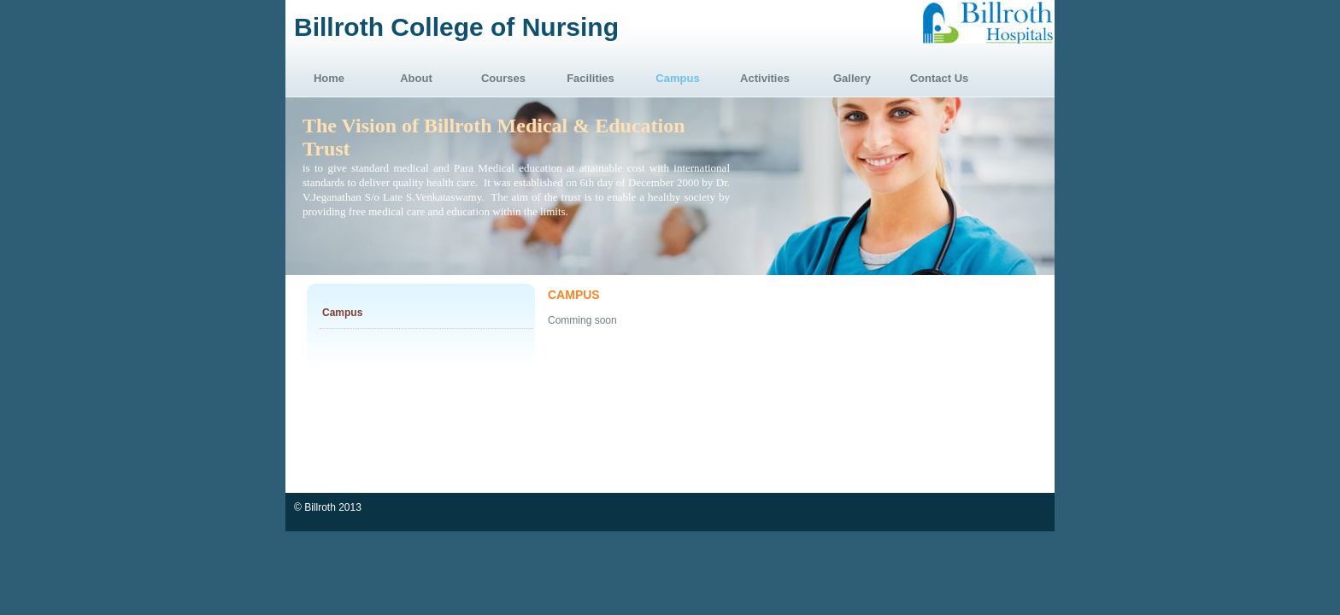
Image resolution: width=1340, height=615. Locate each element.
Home (329, 78)
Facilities (590, 78)
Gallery (852, 78)
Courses (503, 78)
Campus (677, 78)
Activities (765, 78)
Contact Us (939, 78)
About (416, 78)
